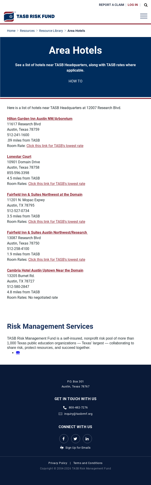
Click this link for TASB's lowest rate (54, 146)
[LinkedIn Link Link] (87, 438)
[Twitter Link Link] (75, 438)
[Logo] (29, 16)
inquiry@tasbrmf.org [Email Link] (78, 413)
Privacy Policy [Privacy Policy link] (57, 463)
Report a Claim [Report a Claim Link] (111, 5)
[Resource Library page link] (52, 30)
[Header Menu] (143, 16)
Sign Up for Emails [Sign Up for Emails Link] (78, 447)
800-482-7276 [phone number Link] (78, 407)
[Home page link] (12, 30)
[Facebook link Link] (63, 438)
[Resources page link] (28, 30)
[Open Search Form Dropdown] (144, 5)
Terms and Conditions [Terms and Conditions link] (88, 463)
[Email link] (18, 352)
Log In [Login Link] (133, 5)
